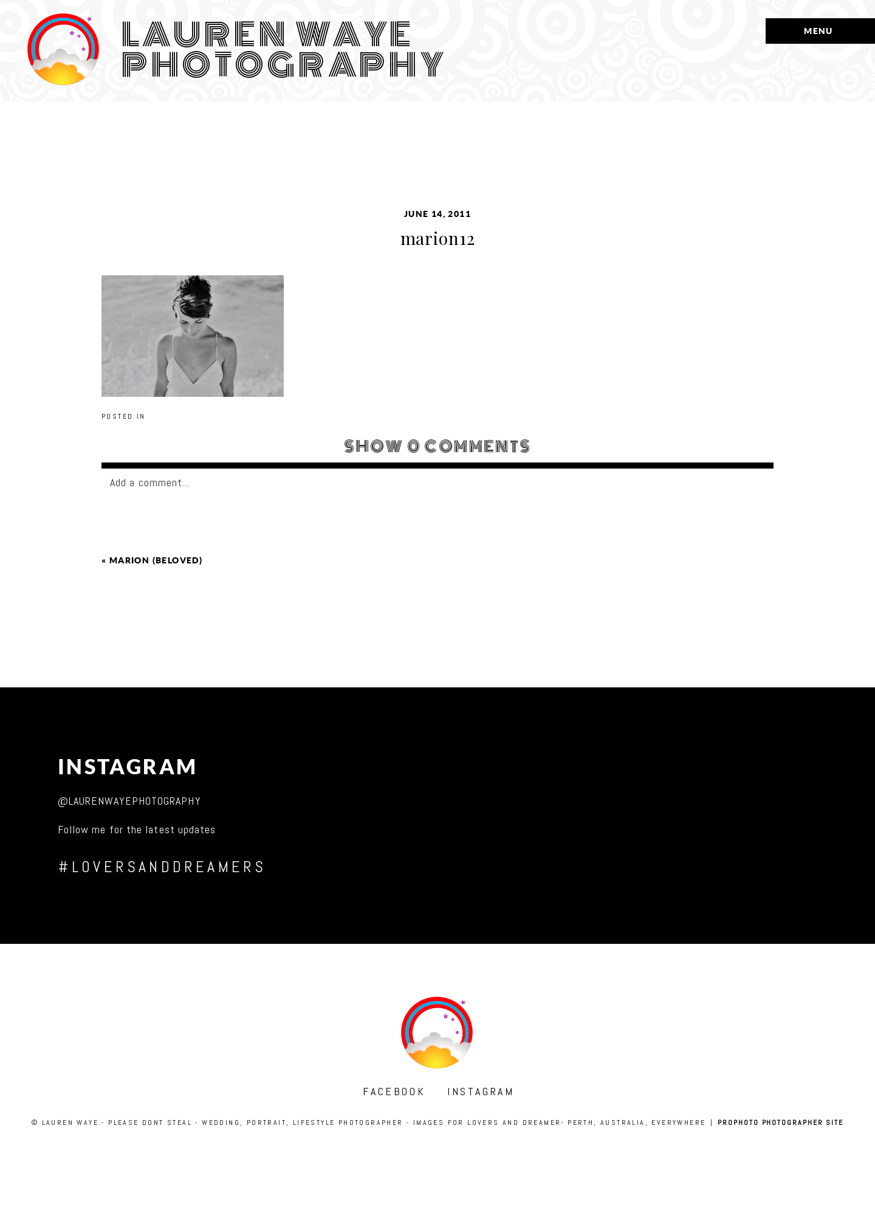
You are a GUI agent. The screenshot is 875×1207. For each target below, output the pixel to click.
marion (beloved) (155, 560)
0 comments (438, 446)
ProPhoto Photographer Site (780, 1122)
